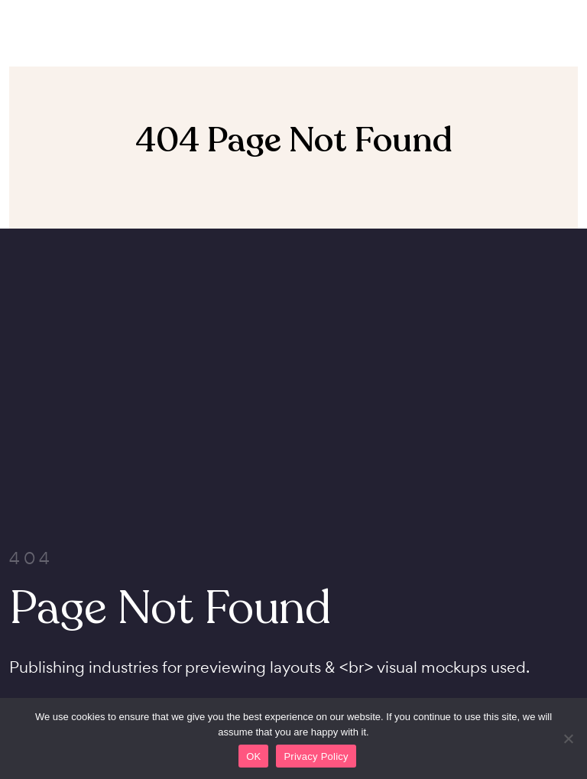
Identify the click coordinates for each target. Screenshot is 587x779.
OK (253, 756)
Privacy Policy (316, 756)
